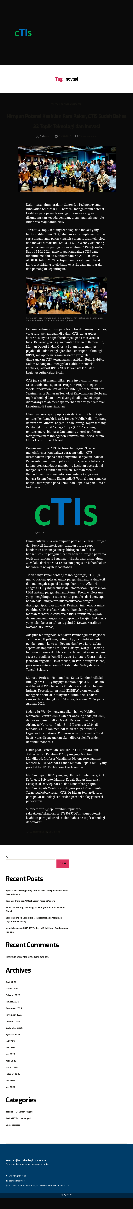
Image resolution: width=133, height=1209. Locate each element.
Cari (7, 868)
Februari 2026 (14, 1006)
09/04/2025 (64, 147)
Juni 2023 (11, 1091)
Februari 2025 (14, 1085)
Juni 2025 (11, 1058)
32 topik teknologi (39, 842)
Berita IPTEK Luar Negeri (20, 1129)
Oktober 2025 (14, 1032)
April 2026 (12, 993)
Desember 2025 (15, 1019)
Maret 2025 (12, 1078)
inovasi (58, 842)
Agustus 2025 (14, 1045)
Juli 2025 (11, 1052)
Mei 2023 (11, 1098)
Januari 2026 (13, 1012)
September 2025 (15, 1039)
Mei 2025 (11, 1065)
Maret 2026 (12, 999)
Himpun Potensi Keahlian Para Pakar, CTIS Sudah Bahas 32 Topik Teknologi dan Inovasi (66, 126)
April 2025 (12, 1071)
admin (47, 147)
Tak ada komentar (88, 147)
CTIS (51, 842)
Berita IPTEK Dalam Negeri (66, 105)
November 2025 (15, 1025)
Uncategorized (14, 1136)
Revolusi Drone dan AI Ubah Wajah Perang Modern (34, 912)
